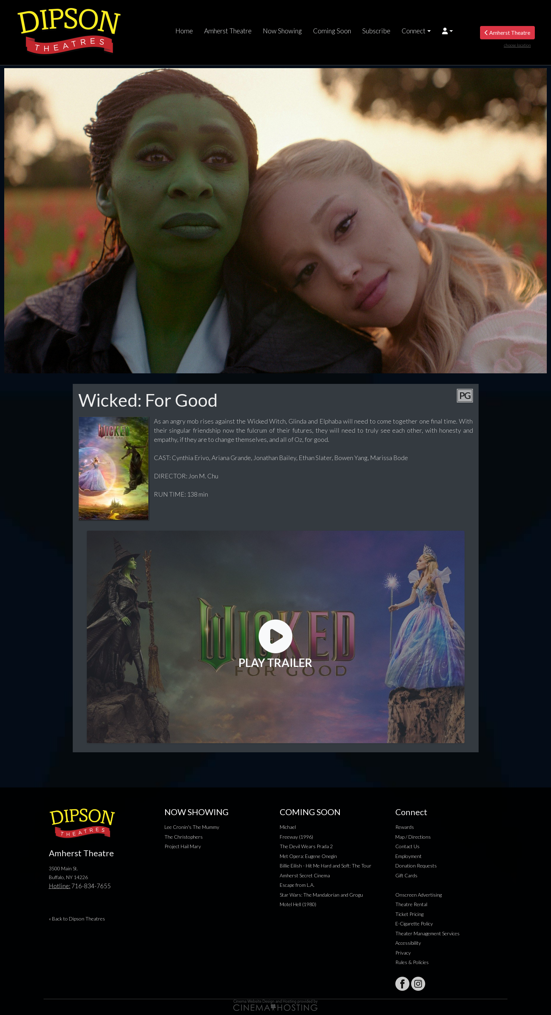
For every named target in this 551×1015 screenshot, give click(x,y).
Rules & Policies (412, 962)
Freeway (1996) (296, 837)
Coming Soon (332, 31)
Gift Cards (406, 875)
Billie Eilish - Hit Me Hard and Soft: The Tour (325, 866)
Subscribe (376, 31)
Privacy (403, 953)
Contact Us (407, 846)
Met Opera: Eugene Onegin (308, 856)
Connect (414, 31)
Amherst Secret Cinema (305, 875)
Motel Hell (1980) (298, 904)
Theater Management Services (427, 933)
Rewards (404, 827)
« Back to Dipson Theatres (77, 919)
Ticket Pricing (409, 914)
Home (184, 31)
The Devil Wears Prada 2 (306, 846)
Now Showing (282, 31)
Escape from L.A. (297, 885)
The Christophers (183, 837)
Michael (288, 827)
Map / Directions (413, 837)
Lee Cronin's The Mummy (191, 827)
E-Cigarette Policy (414, 923)
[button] (447, 31)
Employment (408, 856)
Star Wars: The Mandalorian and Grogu (321, 895)
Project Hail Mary (182, 846)
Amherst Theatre (228, 31)
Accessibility (408, 943)
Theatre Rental (411, 904)
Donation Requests (416, 866)
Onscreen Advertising (418, 895)
